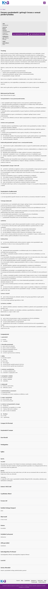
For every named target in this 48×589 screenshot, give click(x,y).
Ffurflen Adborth (42, 582)
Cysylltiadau (27, 580)
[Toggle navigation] (44, 2)
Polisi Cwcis (40, 580)
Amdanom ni (33, 580)
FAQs (22, 580)
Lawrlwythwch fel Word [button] (38, 34)
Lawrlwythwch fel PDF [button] (21, 34)
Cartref (18, 580)
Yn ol (4, 9)
